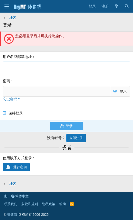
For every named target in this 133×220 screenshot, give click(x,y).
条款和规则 (29, 204)
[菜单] (6, 6)
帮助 (62, 204)
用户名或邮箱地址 (17, 57)
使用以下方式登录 (17, 158)
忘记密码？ (12, 99)
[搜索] (127, 6)
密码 (6, 81)
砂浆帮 (12, 215)
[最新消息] (117, 6)
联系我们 (10, 204)
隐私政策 (48, 204)
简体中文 (20, 196)
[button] (5, 196)
